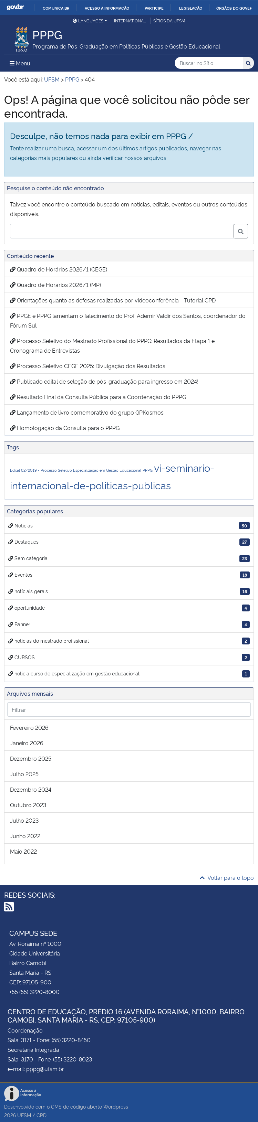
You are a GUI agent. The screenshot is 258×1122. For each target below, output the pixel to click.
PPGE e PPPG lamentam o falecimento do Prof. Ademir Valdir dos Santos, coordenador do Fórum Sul (128, 320)
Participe (154, 8)
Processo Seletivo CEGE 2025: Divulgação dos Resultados (87, 366)
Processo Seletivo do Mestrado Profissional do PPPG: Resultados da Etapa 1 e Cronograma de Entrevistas (112, 345)
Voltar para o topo (227, 877)
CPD (42, 1115)
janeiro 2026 (26, 743)
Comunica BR (56, 8)
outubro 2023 (28, 805)
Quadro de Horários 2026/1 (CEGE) (58, 269)
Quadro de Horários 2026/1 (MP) (55, 284)
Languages (88, 20)
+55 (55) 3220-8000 (34, 991)
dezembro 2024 (30, 789)
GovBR (15, 7)
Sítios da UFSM (169, 20)
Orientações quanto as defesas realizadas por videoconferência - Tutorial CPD (113, 300)
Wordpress (115, 1106)
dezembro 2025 (30, 758)
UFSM (24, 1115)
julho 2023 (24, 820)
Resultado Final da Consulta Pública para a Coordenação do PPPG (98, 396)
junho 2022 (25, 836)
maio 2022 (23, 851)
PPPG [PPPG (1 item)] (148, 470)
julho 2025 (24, 774)
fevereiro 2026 (29, 727)
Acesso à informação (107, 8)
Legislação (190, 8)
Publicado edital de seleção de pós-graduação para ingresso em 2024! (104, 381)
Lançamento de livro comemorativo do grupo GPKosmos (87, 412)
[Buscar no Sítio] (209, 63)
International (130, 20)
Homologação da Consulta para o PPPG (65, 427)
